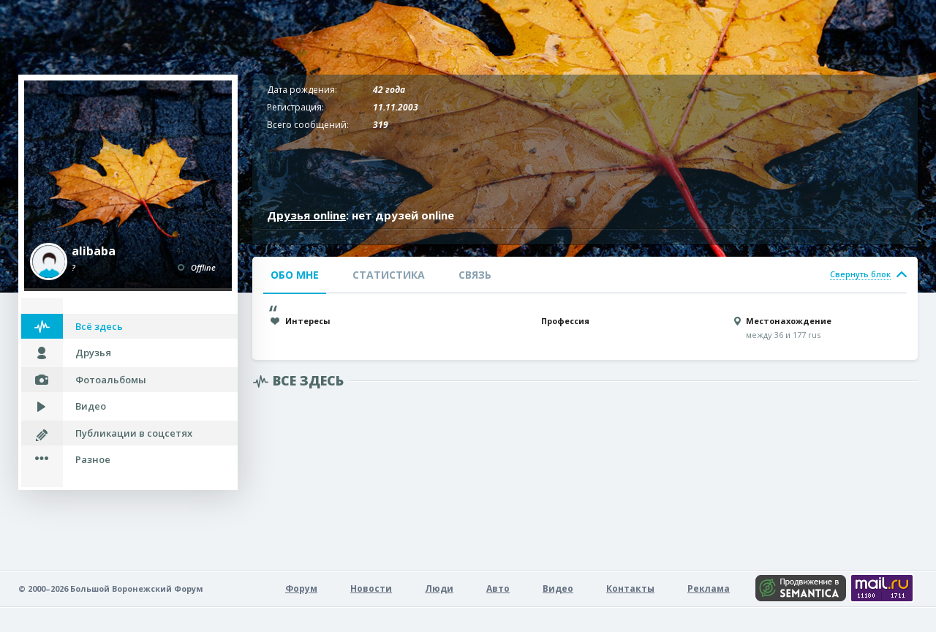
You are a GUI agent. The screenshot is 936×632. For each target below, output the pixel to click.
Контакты (630, 588)
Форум (301, 588)
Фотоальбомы (110, 379)
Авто (498, 588)
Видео (90, 406)
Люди (439, 588)
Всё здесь (99, 326)
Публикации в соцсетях (133, 433)
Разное (92, 459)
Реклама (708, 588)
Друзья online (306, 215)
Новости (371, 588)
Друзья (93, 352)
